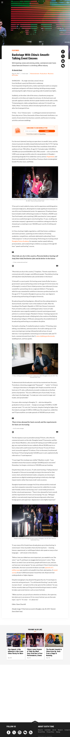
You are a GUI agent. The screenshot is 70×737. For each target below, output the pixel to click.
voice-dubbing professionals (45, 336)
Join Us (54, 730)
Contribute (47, 730)
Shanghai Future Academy (20, 241)
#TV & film (15, 75)
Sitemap (58, 732)
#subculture (43, 73)
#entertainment (34, 73)
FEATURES (15, 50)
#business (51, 73)
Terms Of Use (41, 732)
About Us (40, 730)
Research (60, 730)
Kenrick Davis (18, 70)
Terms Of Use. (43, 134)
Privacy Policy (50, 732)
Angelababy (50, 157)
